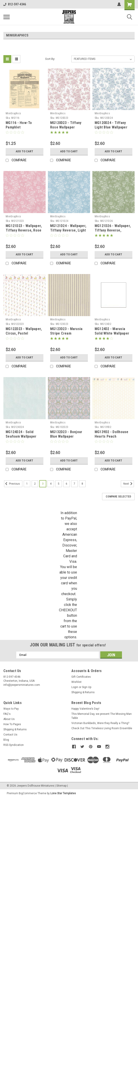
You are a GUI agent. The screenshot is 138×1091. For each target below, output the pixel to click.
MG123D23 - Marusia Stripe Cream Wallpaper (66, 333)
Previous (12, 483)
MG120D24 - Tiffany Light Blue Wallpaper (111, 125)
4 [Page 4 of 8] (50, 483)
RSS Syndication (13, 745)
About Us (9, 719)
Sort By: (50, 59)
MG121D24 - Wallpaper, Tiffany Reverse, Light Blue (68, 230)
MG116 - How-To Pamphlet (19, 125)
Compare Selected (118, 496)
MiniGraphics (13, 113)
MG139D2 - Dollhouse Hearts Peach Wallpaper (112, 436)
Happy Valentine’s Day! (85, 708)
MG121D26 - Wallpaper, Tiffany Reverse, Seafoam (113, 230)
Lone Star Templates (63, 793)
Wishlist (76, 682)
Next (128, 483)
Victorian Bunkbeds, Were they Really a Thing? (100, 723)
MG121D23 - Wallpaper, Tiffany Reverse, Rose (24, 228)
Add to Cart (24, 151)
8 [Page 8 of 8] (82, 483)
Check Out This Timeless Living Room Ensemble (101, 728)
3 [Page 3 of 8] (43, 483)
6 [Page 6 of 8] (66, 483)
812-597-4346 (14, 4)
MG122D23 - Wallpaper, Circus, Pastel (24, 331)
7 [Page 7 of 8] (74, 483)
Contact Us (10, 734)
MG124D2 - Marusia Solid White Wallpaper (112, 331)
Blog (6, 739)
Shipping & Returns (83, 692)
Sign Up (86, 687)
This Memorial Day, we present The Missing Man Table (101, 716)
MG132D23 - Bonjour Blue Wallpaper (66, 434)
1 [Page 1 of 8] (27, 483)
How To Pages (12, 724)
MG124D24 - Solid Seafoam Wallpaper (21, 434)
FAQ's (7, 713)
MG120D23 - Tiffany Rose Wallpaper (66, 125)
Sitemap (61, 785)
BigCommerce (28, 793)
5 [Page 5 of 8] (58, 483)
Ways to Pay (11, 708)
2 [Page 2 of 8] (35, 483)
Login (74, 687)
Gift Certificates (81, 676)
